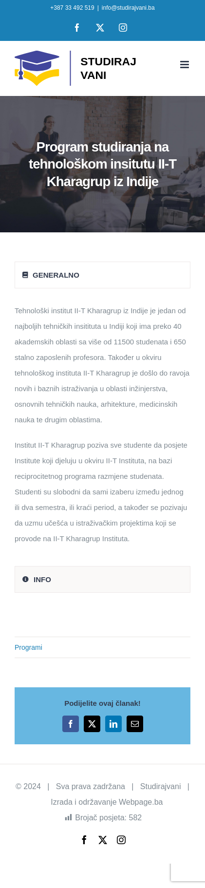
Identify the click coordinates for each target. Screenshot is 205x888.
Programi (28, 647)
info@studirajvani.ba (128, 7)
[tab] (102, 275)
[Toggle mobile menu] (185, 64)
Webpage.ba (141, 802)
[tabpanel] (102, 429)
